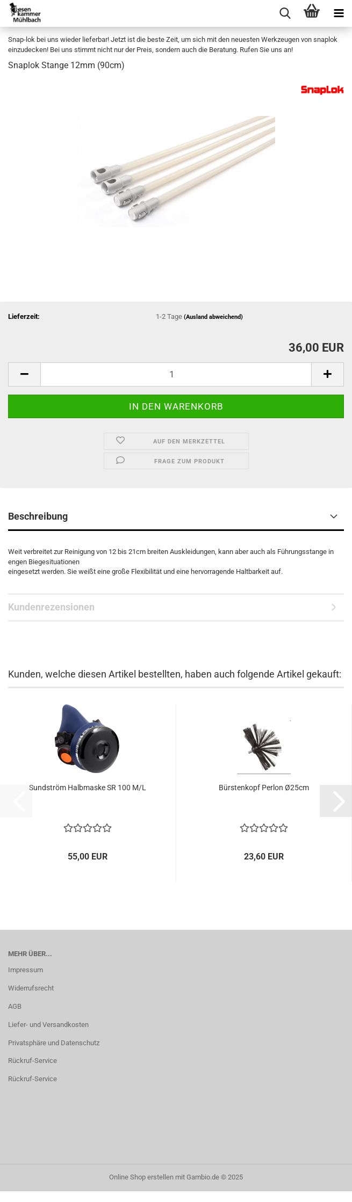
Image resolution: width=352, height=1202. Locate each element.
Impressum (25, 970)
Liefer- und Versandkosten (48, 1025)
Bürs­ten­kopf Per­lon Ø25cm (264, 787)
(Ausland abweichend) (213, 317)
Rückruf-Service (32, 1061)
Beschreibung (38, 516)
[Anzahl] (176, 374)
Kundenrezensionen (51, 607)
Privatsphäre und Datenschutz (53, 1043)
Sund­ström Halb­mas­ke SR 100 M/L (87, 787)
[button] (24, 374)
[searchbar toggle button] (284, 13)
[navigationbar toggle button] (338, 13)
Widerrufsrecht (31, 988)
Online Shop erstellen (141, 1177)
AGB (14, 1006)
